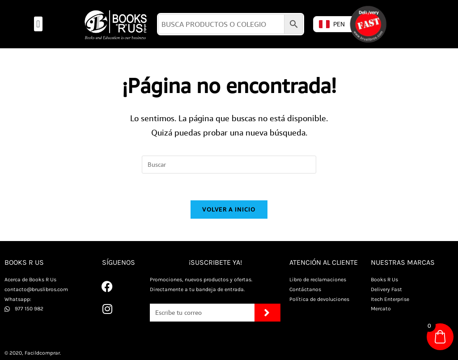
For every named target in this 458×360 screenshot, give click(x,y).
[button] (38, 24)
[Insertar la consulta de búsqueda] (229, 165)
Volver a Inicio (229, 209)
